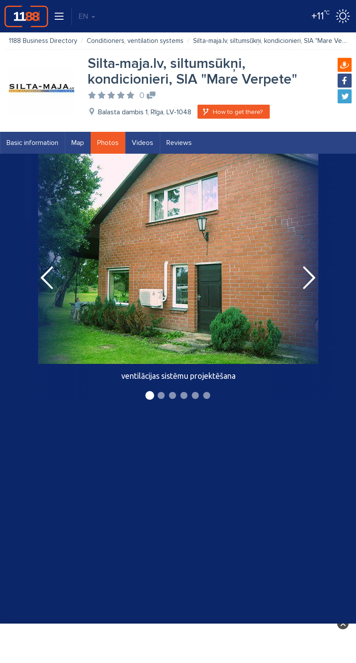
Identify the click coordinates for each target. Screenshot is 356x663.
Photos (108, 142)
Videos (142, 142)
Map (77, 142)
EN (86, 16)
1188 (26, 16)
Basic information (32, 142)
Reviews (179, 142)
